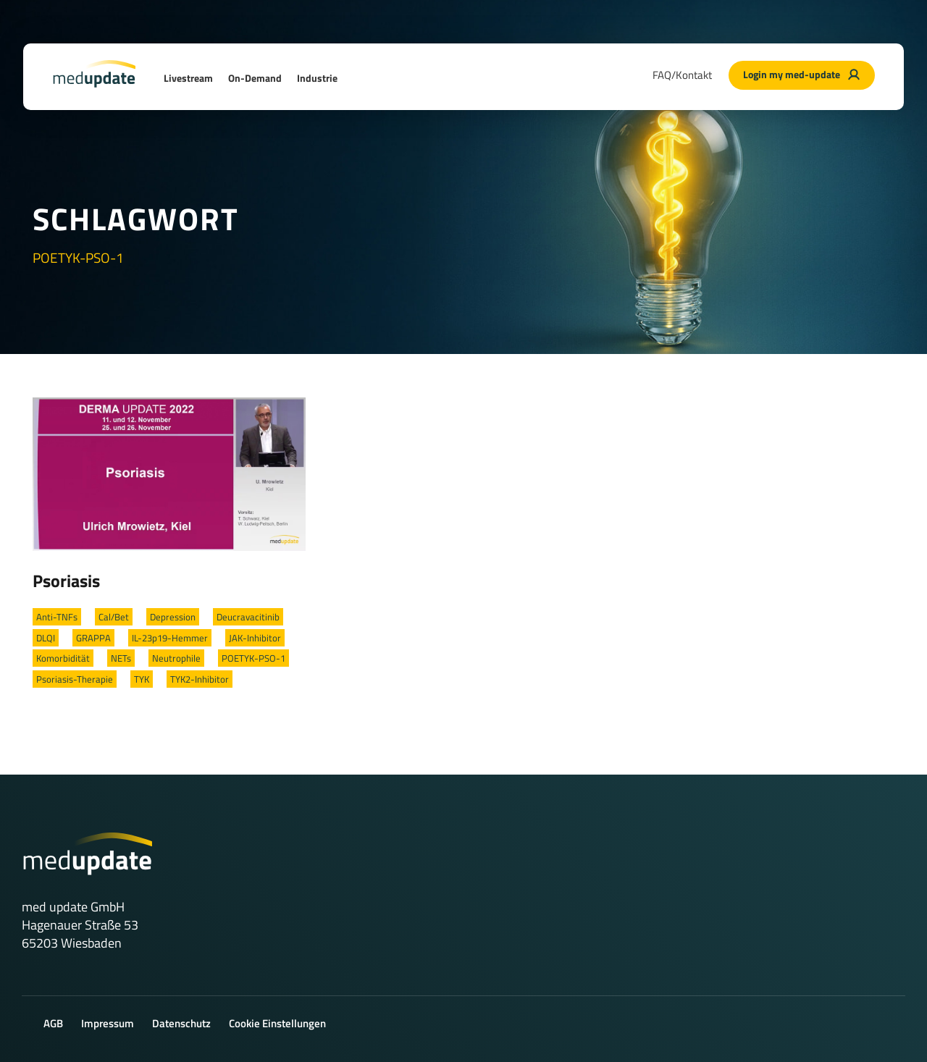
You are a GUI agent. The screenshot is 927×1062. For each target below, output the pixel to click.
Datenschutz (181, 1023)
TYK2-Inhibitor (199, 679)
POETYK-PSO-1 (253, 658)
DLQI (45, 638)
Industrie (317, 77)
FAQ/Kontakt (682, 75)
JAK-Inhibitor (255, 638)
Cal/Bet (113, 617)
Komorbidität (63, 658)
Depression (173, 617)
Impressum (107, 1023)
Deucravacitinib (248, 617)
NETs (121, 658)
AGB (53, 1023)
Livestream (188, 77)
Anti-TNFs (56, 617)
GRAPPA (93, 638)
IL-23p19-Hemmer (170, 638)
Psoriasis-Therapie (74, 679)
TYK (141, 679)
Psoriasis (66, 581)
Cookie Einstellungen (277, 1023)
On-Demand (255, 77)
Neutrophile (176, 658)
